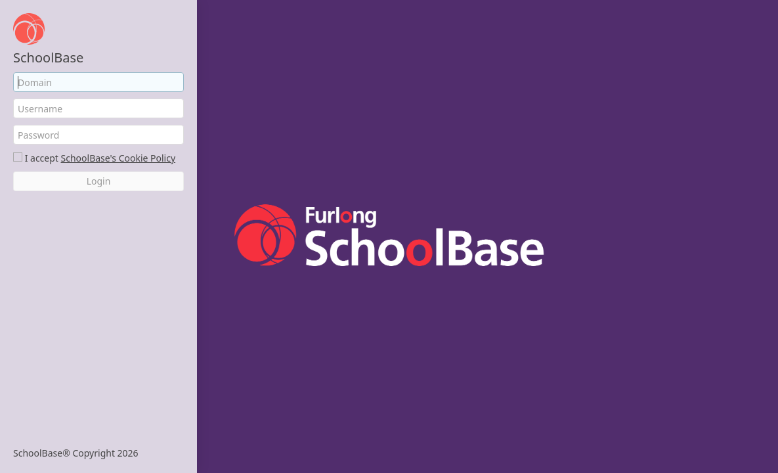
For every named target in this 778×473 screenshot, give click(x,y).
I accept (41, 158)
